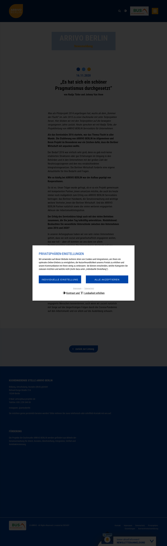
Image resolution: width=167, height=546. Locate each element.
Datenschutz (89, 288)
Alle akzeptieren (107, 279)
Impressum (77, 288)
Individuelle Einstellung (60, 279)
